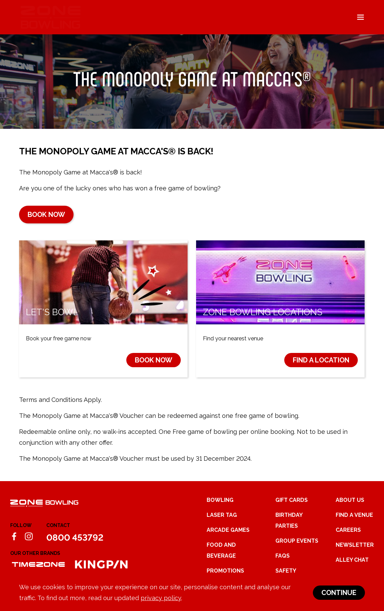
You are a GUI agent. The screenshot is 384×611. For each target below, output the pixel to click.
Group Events (296, 541)
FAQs (282, 556)
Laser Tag (222, 515)
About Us (350, 500)
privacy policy (161, 597)
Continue (338, 593)
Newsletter (355, 545)
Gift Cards (291, 500)
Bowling (220, 500)
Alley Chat (352, 560)
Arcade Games (228, 530)
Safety (285, 570)
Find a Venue (354, 515)
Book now (46, 214)
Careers (348, 530)
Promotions (225, 570)
